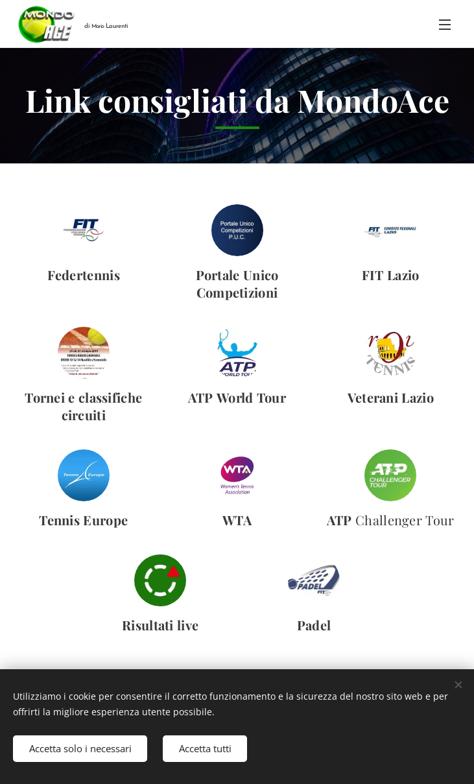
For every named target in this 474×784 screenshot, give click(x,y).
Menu (445, 24)
